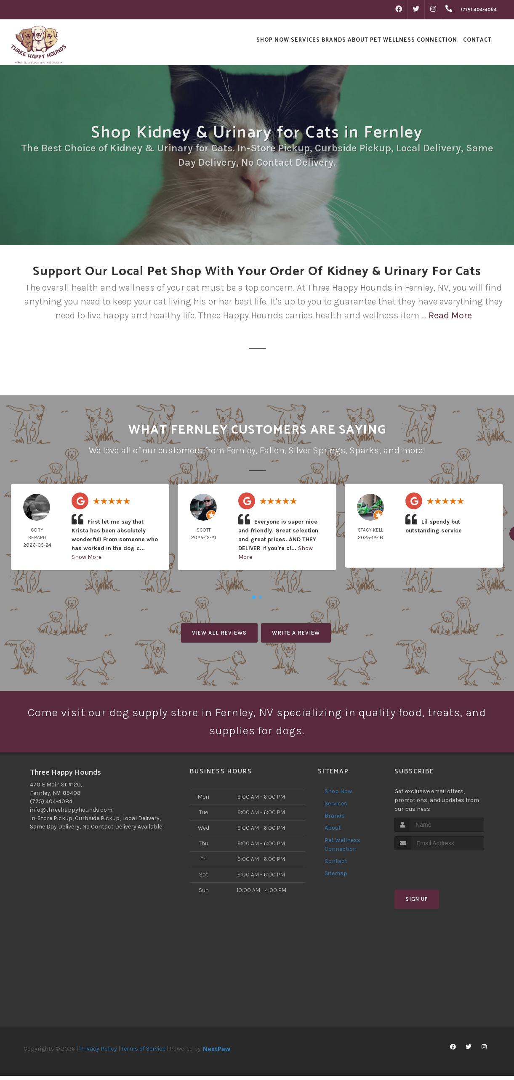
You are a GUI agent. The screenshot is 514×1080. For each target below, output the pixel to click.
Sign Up (416, 903)
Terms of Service (143, 1052)
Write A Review (296, 633)
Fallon (272, 450)
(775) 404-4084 (51, 805)
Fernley (241, 450)
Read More (450, 315)
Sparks (364, 450)
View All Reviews (219, 633)
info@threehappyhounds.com (71, 814)
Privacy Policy (98, 1052)
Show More (86, 557)
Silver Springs (317, 450)
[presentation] (439, 870)
